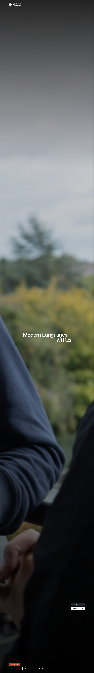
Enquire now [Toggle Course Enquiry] (77, 604)
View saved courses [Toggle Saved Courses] (78, 608)
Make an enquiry (14, 664)
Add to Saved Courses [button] (38, 668)
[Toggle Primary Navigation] (80, 4)
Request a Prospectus (15, 668)
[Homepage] (15, 5)
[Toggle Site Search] (83, 4)
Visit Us (26, 668)
